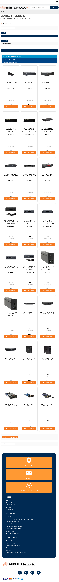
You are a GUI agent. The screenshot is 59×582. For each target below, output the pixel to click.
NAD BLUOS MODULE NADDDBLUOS (47, 405)
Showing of (11, 27)
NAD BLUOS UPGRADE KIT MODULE (10, 83)
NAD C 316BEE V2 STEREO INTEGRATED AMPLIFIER (47, 130)
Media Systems (11, 517)
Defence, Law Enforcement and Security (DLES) (21, 519)
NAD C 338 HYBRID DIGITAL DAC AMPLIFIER (29, 175)
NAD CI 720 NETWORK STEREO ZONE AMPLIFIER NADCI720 (47, 268)
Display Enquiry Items (9, 59)
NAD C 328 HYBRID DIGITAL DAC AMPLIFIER (11, 175)
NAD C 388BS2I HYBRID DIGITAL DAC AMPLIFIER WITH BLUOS (11, 222)
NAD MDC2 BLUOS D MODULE (29, 405)
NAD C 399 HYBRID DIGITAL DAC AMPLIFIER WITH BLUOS (29, 268)
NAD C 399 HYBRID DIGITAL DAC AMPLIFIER (11, 267)
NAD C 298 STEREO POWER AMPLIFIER (47, 83)
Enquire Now (12, 106)
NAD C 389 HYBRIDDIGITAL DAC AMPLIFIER (29, 222)
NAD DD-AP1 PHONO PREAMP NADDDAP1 (11, 405)
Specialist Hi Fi (10, 531)
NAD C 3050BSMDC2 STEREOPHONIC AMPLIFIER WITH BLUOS (29, 130)
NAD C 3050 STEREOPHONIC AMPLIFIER (11, 130)
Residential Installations (13, 529)
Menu (3, 11)
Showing (5, 27)
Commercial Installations (14, 526)
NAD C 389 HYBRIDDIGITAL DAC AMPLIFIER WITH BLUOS (47, 222)
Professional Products (13, 521)
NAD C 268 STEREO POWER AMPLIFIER (29, 83)
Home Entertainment (13, 533)
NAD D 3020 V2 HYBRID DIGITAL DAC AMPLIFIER (29, 359)
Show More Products (11, 437)
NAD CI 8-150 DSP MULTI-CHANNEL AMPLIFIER (47, 313)
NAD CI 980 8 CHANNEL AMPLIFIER (11, 359)
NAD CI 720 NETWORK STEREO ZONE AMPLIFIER (11, 314)
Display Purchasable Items (10, 62)
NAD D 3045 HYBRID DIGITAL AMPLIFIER (47, 359)
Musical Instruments (12, 524)
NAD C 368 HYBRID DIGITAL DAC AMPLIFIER (47, 175)
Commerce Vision (12, 570)
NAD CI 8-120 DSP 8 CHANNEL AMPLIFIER (29, 313)
